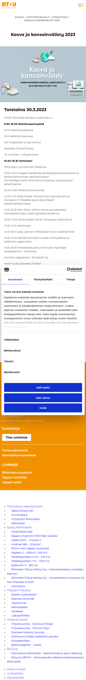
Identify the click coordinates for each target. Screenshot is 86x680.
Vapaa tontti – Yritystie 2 (26, 540)
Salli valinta (43, 397)
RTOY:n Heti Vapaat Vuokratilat (30, 548)
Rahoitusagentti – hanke (26, 644)
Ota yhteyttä (15, 678)
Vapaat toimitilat (14, 477)
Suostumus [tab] (15, 279)
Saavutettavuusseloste (19, 455)
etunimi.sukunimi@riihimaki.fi (23, 421)
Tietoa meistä (16, 669)
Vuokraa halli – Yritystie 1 (26, 544)
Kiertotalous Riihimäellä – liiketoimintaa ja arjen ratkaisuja (46, 653)
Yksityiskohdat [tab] (43, 279)
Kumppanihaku (20, 640)
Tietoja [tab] (70, 279)
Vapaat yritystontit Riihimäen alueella (34, 535)
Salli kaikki (43, 387)
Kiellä (42, 407)
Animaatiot (18, 586)
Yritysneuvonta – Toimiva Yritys (30, 628)
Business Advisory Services (27, 632)
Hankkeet (17, 611)
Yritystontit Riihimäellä (25, 519)
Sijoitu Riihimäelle (19, 527)
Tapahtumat (60, 17)
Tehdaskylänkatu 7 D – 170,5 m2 (30, 561)
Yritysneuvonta (17, 620)
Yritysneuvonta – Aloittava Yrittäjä (32, 624)
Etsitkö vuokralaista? (24, 594)
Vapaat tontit (11, 482)
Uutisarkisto (15, 673)
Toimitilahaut (19, 515)
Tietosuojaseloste (15, 450)
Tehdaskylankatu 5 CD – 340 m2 (30, 556)
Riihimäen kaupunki (17, 472)
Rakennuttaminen (22, 510)
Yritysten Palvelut (38, 17)
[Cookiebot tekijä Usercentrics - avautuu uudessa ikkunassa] (66, 269)
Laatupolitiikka (20, 615)
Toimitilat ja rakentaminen (25, 506)
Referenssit (18, 523)
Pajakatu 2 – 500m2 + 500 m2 (29, 552)
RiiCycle (12, 649)
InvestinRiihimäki (21, 531)
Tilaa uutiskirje (17, 437)
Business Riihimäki (22, 598)
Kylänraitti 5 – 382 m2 (24, 565)
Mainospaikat (19, 607)
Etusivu (19, 17)
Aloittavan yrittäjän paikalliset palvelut (34, 636)
